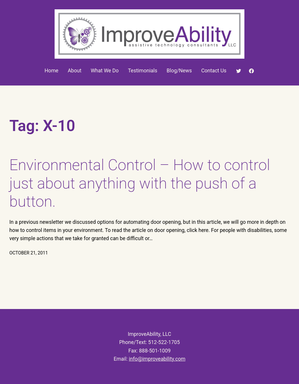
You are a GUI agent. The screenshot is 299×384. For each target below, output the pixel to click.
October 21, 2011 (28, 253)
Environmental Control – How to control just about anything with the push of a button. (139, 183)
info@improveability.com (157, 359)
